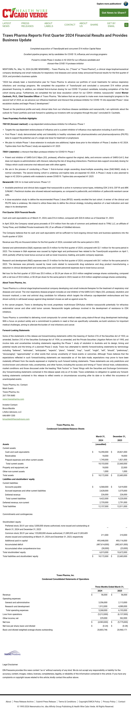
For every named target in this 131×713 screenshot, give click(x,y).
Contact (69, 24)
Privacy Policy (109, 701)
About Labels (49, 24)
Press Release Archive (24, 701)
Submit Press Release (46, 701)
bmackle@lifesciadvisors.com (16, 419)
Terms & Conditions (67, 701)
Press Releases (27, 24)
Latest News (7, 24)
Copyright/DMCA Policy (89, 701)
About (8, 701)
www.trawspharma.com (13, 399)
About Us (83, 24)
